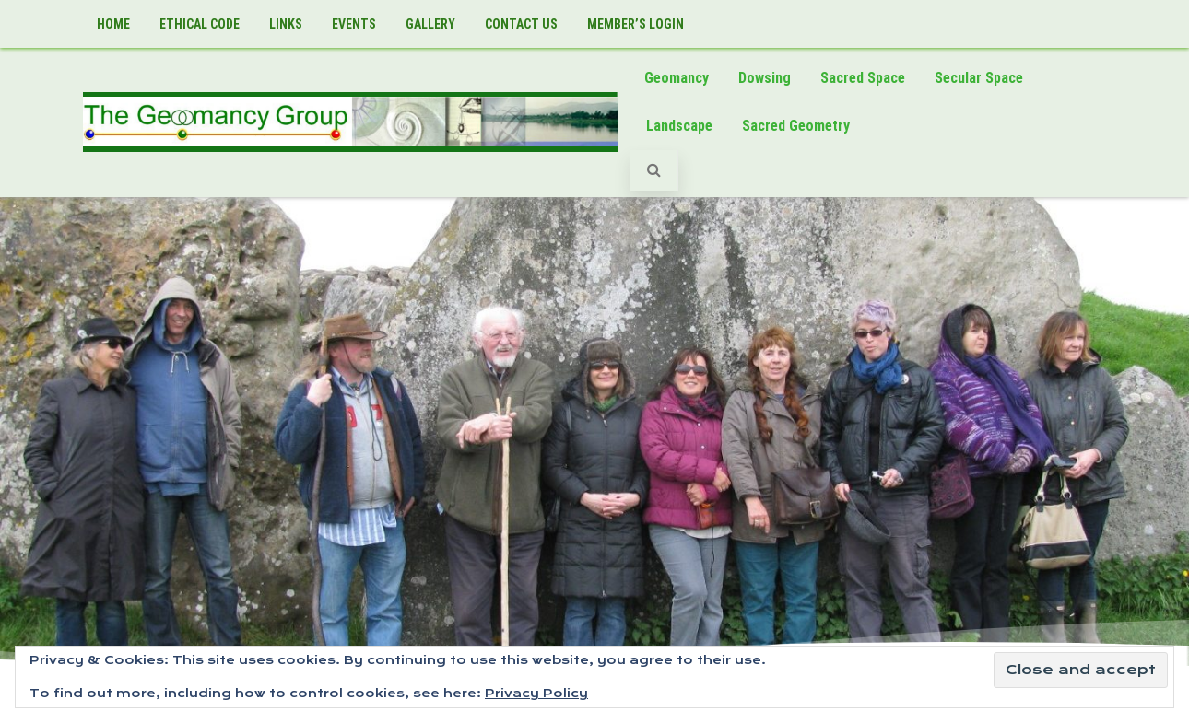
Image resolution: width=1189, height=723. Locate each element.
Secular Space (979, 78)
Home (113, 24)
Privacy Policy (536, 693)
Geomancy (676, 78)
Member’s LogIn (635, 24)
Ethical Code (199, 24)
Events (354, 24)
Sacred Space (862, 78)
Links (285, 24)
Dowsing (764, 78)
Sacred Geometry (796, 125)
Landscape (679, 125)
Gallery (430, 24)
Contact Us (521, 24)
